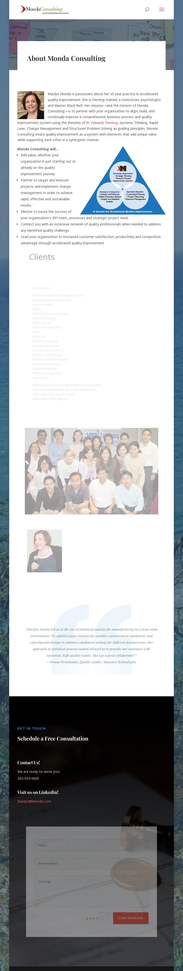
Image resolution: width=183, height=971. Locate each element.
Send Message (128, 915)
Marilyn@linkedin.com (34, 801)
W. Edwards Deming (102, 122)
